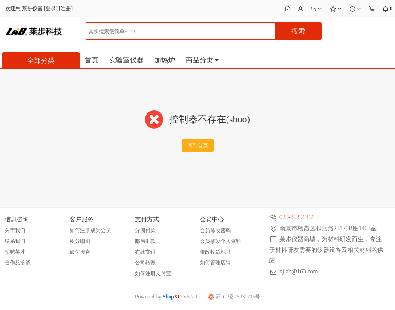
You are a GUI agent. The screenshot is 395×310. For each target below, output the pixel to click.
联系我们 (15, 241)
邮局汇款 (145, 241)
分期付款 (145, 230)
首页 (91, 60)
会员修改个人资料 (220, 241)
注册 (66, 9)
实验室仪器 (126, 60)
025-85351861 (297, 217)
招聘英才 (15, 252)
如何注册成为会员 (90, 230)
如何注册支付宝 (153, 273)
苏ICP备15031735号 (234, 297)
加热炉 (164, 60)
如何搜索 (80, 252)
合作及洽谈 (18, 263)
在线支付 (145, 252)
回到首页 (197, 146)
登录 (51, 9)
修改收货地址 (215, 252)
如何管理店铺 (215, 263)
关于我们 (15, 230)
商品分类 (203, 60)
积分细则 (80, 241)
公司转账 (145, 263)
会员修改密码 (215, 230)
